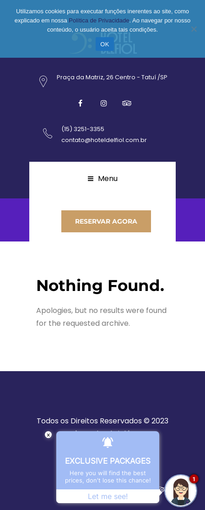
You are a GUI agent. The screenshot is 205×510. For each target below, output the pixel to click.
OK (104, 44)
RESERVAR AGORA (106, 221)
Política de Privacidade (99, 20)
